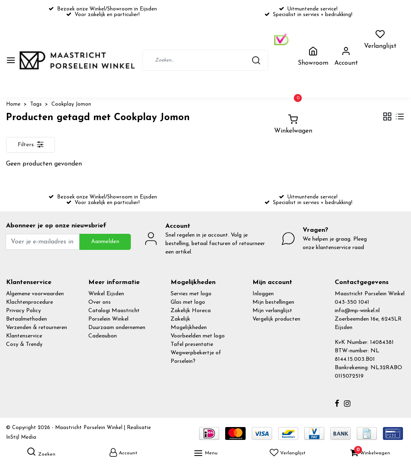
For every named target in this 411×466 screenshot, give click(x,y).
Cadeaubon (102, 336)
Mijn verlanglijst (272, 311)
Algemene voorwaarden (35, 294)
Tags (36, 104)
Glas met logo (188, 302)
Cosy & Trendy (24, 344)
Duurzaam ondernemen (116, 328)
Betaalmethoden (26, 319)
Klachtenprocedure (29, 302)
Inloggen (263, 294)
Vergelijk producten (276, 319)
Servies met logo (191, 294)
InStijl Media (21, 437)
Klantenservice (24, 336)
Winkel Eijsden (106, 294)
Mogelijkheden (189, 328)
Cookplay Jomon (71, 104)
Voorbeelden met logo (198, 336)
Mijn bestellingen (273, 302)
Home (13, 104)
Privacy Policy (23, 311)
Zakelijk (180, 319)
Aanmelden (105, 242)
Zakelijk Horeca (191, 311)
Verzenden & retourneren (36, 328)
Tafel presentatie (192, 344)
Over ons (99, 302)
